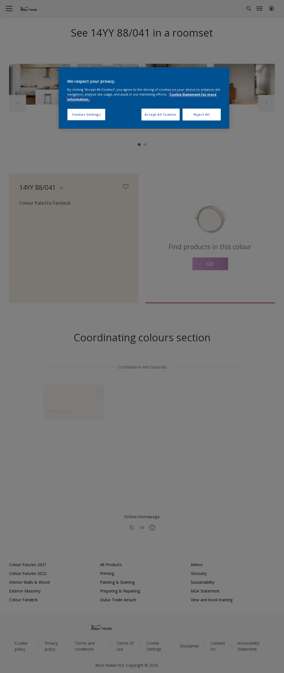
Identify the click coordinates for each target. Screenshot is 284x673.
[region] (144, 98)
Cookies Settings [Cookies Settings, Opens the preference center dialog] (86, 114)
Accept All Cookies (160, 114)
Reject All (202, 114)
